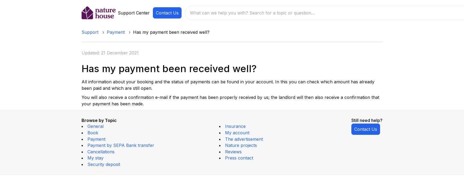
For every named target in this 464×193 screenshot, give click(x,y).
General (95, 126)
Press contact (239, 158)
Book (92, 132)
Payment (116, 32)
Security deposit (103, 164)
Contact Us (167, 13)
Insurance (235, 126)
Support (90, 32)
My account (237, 132)
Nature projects (241, 145)
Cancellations (101, 151)
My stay (95, 158)
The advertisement (244, 139)
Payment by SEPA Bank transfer (120, 145)
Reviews (233, 151)
